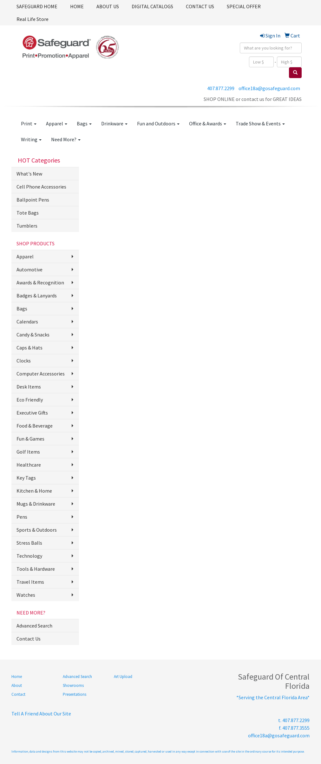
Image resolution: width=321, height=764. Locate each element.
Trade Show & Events (260, 123)
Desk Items (28, 386)
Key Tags (26, 478)
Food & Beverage (34, 425)
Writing (31, 139)
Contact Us (28, 638)
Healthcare (28, 465)
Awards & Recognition (40, 282)
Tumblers (26, 226)
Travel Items (30, 582)
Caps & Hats (29, 347)
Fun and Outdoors (158, 123)
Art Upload (123, 676)
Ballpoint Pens (32, 199)
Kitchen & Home (34, 491)
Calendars (27, 321)
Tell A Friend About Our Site (41, 713)
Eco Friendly (29, 399)
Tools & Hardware (35, 569)
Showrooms (73, 685)
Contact (18, 694)
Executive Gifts (32, 412)
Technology (29, 556)
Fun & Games (30, 438)
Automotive (29, 269)
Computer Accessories (40, 373)
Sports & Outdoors (36, 530)
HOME (77, 6)
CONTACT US (200, 6)
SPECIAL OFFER (244, 6)
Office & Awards (207, 123)
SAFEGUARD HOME (36, 6)
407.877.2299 (220, 88)
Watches (25, 595)
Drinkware (114, 123)
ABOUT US (107, 6)
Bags (84, 123)
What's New (29, 173)
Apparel (56, 123)
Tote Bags (27, 212)
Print (28, 123)
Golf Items (28, 451)
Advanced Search (34, 625)
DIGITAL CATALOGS (152, 6)
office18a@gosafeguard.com (269, 88)
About (16, 685)
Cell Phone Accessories (41, 186)
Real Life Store (32, 19)
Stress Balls (29, 543)
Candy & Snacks (32, 334)
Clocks (23, 360)
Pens (21, 517)
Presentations (74, 694)
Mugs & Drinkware (35, 504)
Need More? (66, 139)
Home (16, 676)
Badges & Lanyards (36, 295)
